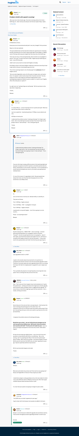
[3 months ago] (60, 66)
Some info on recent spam (63, 69)
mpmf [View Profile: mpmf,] (65, 66)
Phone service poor (61, 53)
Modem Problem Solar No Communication (62, 20)
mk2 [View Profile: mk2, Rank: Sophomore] (62, 32)
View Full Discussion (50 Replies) (15, 33)
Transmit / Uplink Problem (62, 24)
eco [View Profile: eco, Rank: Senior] (62, 22)
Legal (38, 429)
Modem (58, 59)
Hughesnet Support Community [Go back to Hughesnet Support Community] (25, 6)
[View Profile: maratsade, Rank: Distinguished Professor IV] (14, 395)
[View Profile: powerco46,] (54, 54)
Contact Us (44, 429)
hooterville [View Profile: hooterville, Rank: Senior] (64, 17)
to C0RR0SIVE (27, 298)
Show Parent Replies (12, 35)
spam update (60, 64)
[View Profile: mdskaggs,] (54, 60)
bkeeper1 (19, 143)
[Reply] (45, 28)
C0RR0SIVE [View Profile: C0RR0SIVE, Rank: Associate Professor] (18, 280)
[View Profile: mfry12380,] (54, 49)
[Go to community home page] (13, 2)
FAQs (34, 429)
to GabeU (26, 190)
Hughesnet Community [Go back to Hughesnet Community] (12, 6)
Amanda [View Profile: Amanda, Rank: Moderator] (18, 408)
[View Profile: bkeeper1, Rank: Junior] (11, 13)
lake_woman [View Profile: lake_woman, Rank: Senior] (19, 250)
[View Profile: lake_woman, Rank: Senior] (14, 251)
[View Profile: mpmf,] (54, 65)
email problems (59, 15)
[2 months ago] (60, 50)
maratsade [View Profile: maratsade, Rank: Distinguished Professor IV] (18, 394)
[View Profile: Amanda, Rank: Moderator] (14, 409)
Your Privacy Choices (52, 429)
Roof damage (60, 48)
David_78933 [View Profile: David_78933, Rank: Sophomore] (64, 27)
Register (64, 2)
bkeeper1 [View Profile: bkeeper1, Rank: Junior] (16, 12)
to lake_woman (33, 280)
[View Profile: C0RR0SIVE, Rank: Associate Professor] (14, 281)
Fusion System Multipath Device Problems (62, 29)
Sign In (69, 2)
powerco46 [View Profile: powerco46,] (66, 55)
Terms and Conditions (26, 429)
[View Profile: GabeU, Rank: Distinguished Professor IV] (14, 136)
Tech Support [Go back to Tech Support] (35, 6)
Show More (13, 24)
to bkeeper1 (24, 101)
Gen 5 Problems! (60, 35)
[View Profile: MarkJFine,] (54, 70)
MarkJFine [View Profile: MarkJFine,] (66, 71)
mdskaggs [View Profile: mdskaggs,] (66, 60)
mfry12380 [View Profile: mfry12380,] (66, 50)
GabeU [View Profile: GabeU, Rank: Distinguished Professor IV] (17, 135)
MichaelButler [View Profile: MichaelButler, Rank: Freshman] (65, 37)
